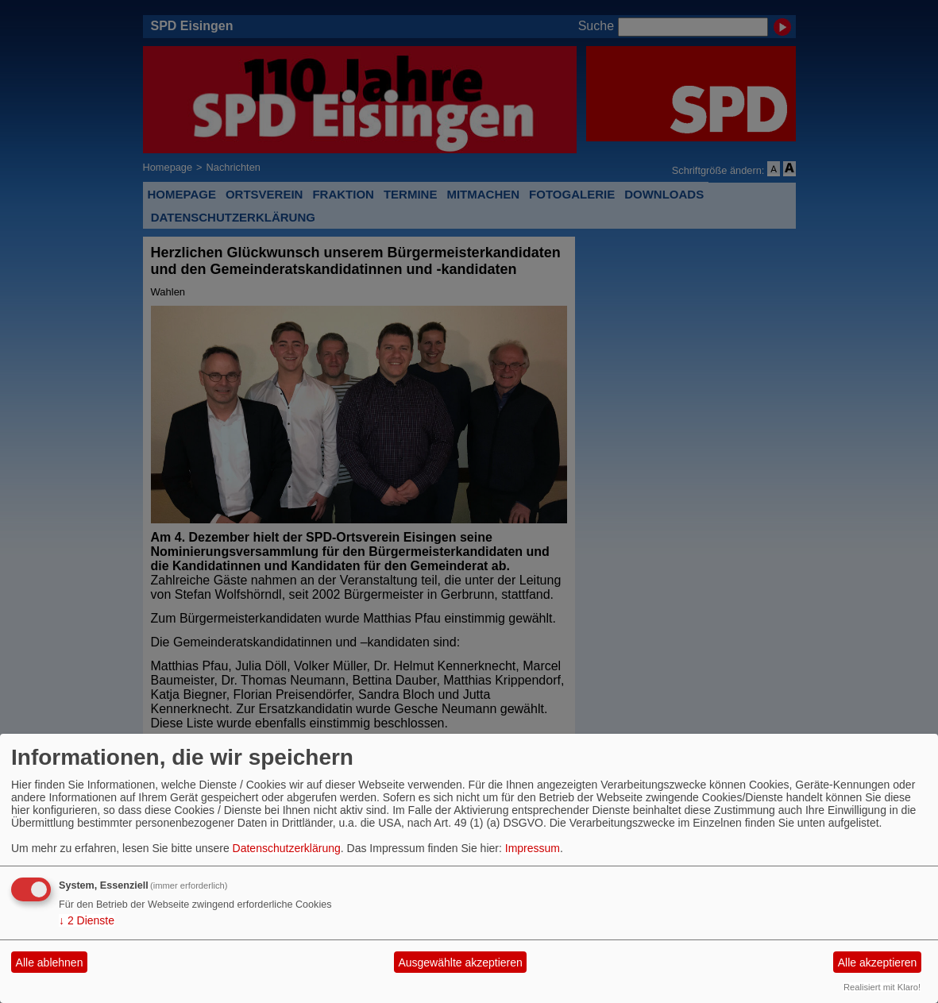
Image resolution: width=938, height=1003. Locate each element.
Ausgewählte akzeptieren (460, 962)
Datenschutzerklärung (287, 848)
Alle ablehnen (49, 962)
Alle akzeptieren (877, 962)
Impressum (532, 848)
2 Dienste (86, 920)
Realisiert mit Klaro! (882, 987)
